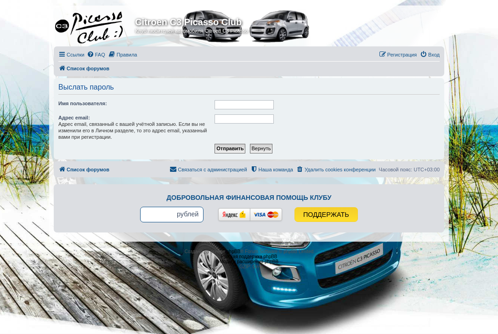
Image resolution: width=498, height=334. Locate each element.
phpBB (233, 251)
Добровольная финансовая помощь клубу (249, 197)
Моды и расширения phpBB (249, 261)
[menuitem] (96, 54)
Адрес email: (74, 117)
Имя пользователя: (82, 103)
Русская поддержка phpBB (249, 256)
